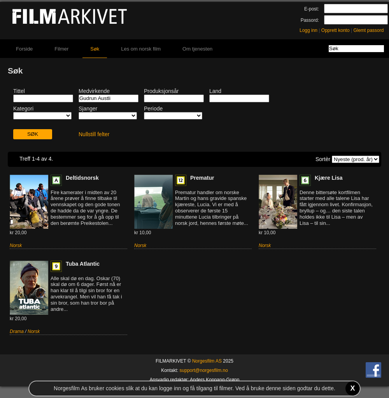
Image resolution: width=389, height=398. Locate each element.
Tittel (19, 91)
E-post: (311, 9)
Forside (24, 49)
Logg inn (308, 30)
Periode (153, 108)
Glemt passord (368, 30)
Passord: (310, 20)
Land (215, 91)
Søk (94, 49)
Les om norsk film (141, 49)
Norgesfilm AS (207, 361)
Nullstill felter (94, 134)
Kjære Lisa (329, 178)
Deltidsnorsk (82, 178)
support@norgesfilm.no (204, 370)
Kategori (23, 108)
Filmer (61, 49)
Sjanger (88, 108)
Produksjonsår (161, 91)
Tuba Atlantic (83, 264)
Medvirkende (94, 91)
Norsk (16, 245)
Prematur (202, 178)
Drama (17, 331)
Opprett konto (335, 30)
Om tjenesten (197, 49)
